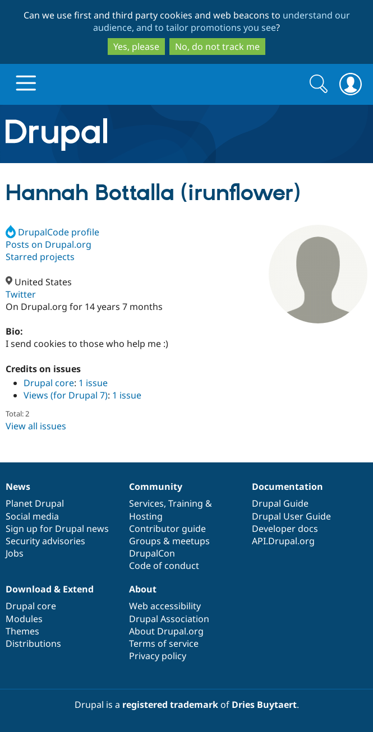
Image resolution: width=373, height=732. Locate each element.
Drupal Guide (280, 503)
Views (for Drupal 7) (66, 395)
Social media (32, 516)
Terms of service (164, 643)
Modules (24, 619)
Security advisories (45, 541)
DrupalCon (152, 553)
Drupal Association (169, 619)
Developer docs (285, 528)
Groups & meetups (169, 541)
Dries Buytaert (264, 704)
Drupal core (49, 383)
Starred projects (40, 257)
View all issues (36, 426)
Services (146, 503)
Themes (22, 631)
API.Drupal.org (283, 541)
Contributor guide (167, 528)
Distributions (33, 643)
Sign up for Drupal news (57, 528)
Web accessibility (165, 606)
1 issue (93, 383)
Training (185, 503)
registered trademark (170, 704)
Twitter (21, 294)
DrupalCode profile (52, 232)
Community (155, 486)
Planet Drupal (35, 503)
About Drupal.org (166, 631)
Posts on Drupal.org (48, 244)
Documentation (287, 486)
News (18, 486)
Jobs (15, 553)
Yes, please (136, 46)
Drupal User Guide (291, 516)
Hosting (146, 516)
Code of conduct (164, 565)
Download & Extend (50, 589)
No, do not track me (217, 46)
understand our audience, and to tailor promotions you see (221, 21)
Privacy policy (157, 656)
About (142, 589)
